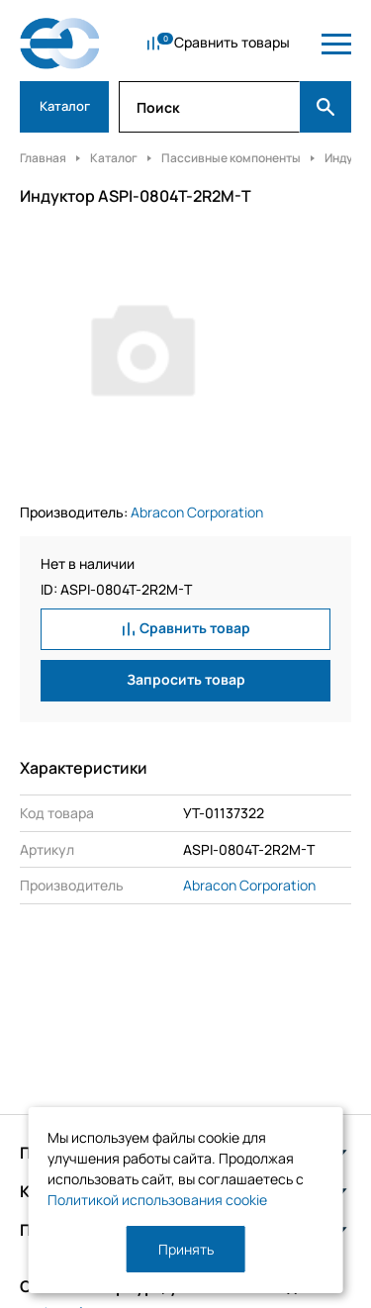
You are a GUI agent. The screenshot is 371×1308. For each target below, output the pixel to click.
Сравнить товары (232, 42)
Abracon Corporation (197, 512)
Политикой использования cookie (157, 1199)
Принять (186, 1249)
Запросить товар (186, 679)
